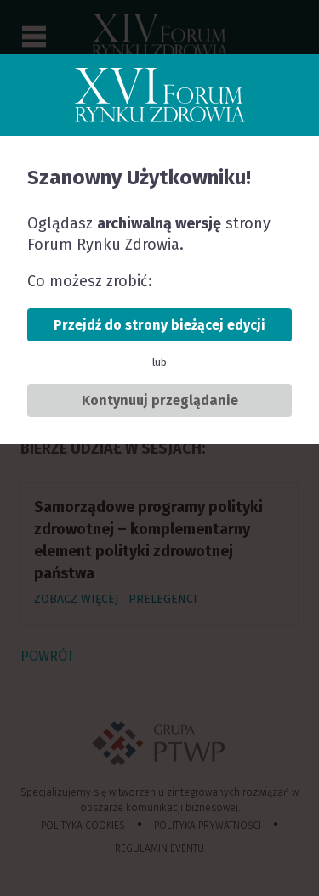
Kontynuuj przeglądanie (160, 400)
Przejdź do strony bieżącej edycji (159, 325)
